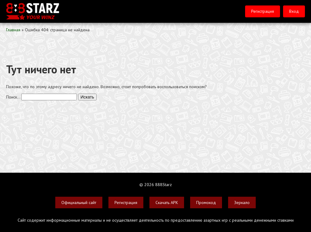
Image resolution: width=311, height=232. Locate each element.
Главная (13, 30)
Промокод (206, 202)
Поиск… (13, 97)
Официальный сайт (78, 202)
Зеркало (242, 202)
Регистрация (262, 11)
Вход (294, 11)
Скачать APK (167, 202)
